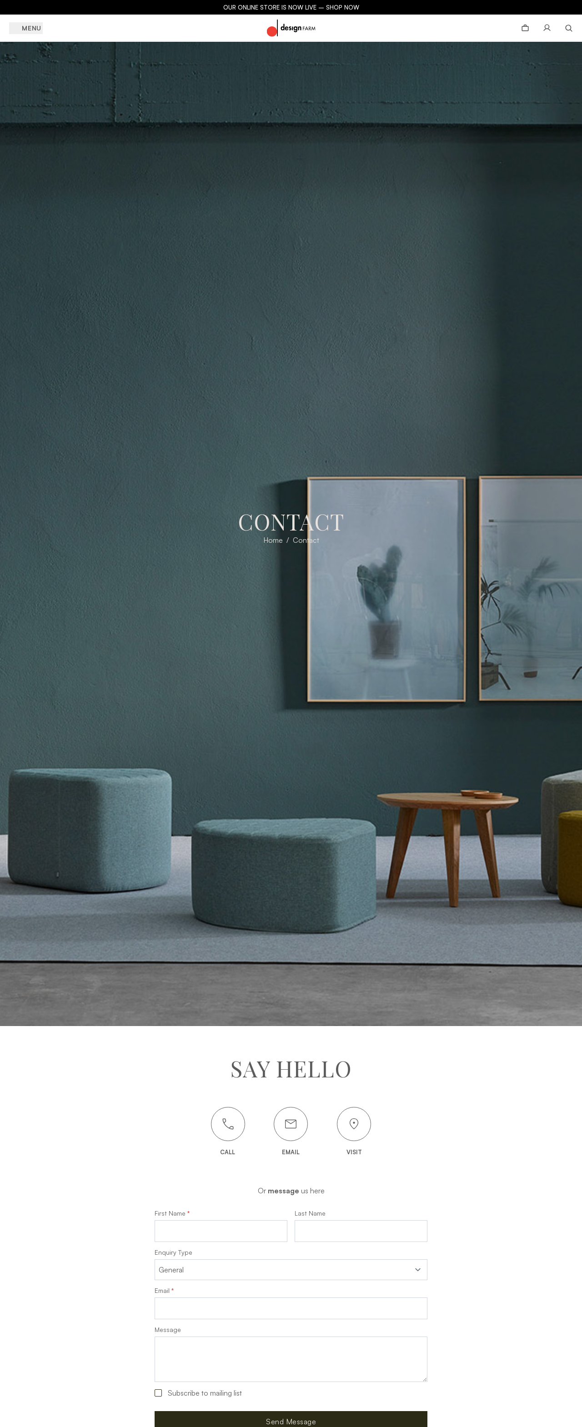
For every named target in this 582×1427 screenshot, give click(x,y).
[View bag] (525, 28)
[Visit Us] (354, 1124)
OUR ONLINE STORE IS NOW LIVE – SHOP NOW (291, 7)
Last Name (310, 1213)
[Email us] (291, 1124)
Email (164, 1289)
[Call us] (228, 1124)
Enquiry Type (173, 1252)
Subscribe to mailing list (205, 1391)
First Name (172, 1213)
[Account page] (547, 28)
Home (273, 540)
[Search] (565, 28)
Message (168, 1328)
